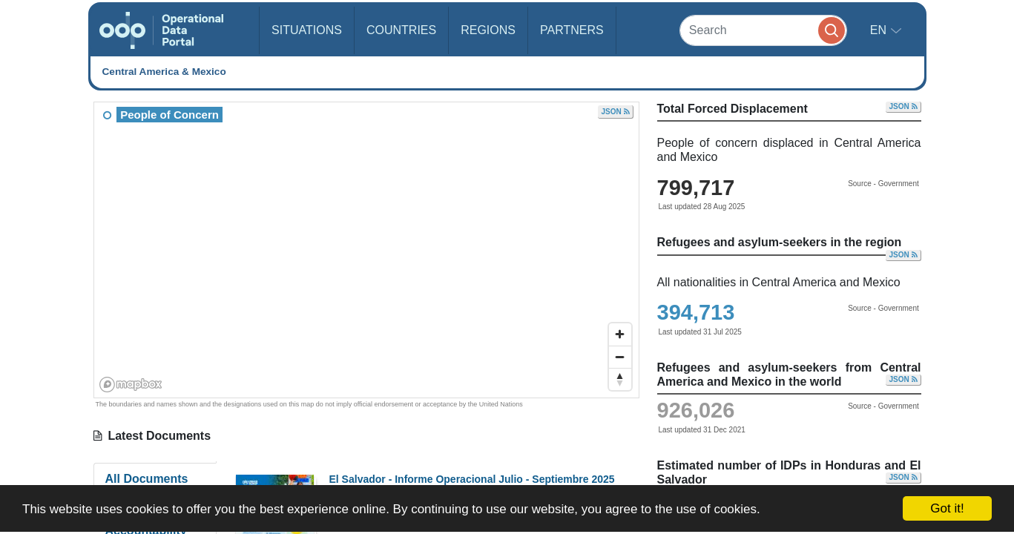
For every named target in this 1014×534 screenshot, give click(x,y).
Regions (488, 30)
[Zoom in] (620, 334)
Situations (306, 30)
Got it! (947, 508)
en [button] (880, 30)
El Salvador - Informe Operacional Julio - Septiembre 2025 (472, 479)
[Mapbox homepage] (130, 384)
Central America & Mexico (164, 71)
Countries (401, 30)
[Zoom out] (620, 357)
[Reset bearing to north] (620, 379)
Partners (572, 30)
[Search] (763, 30)
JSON (615, 112)
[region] (367, 250)
